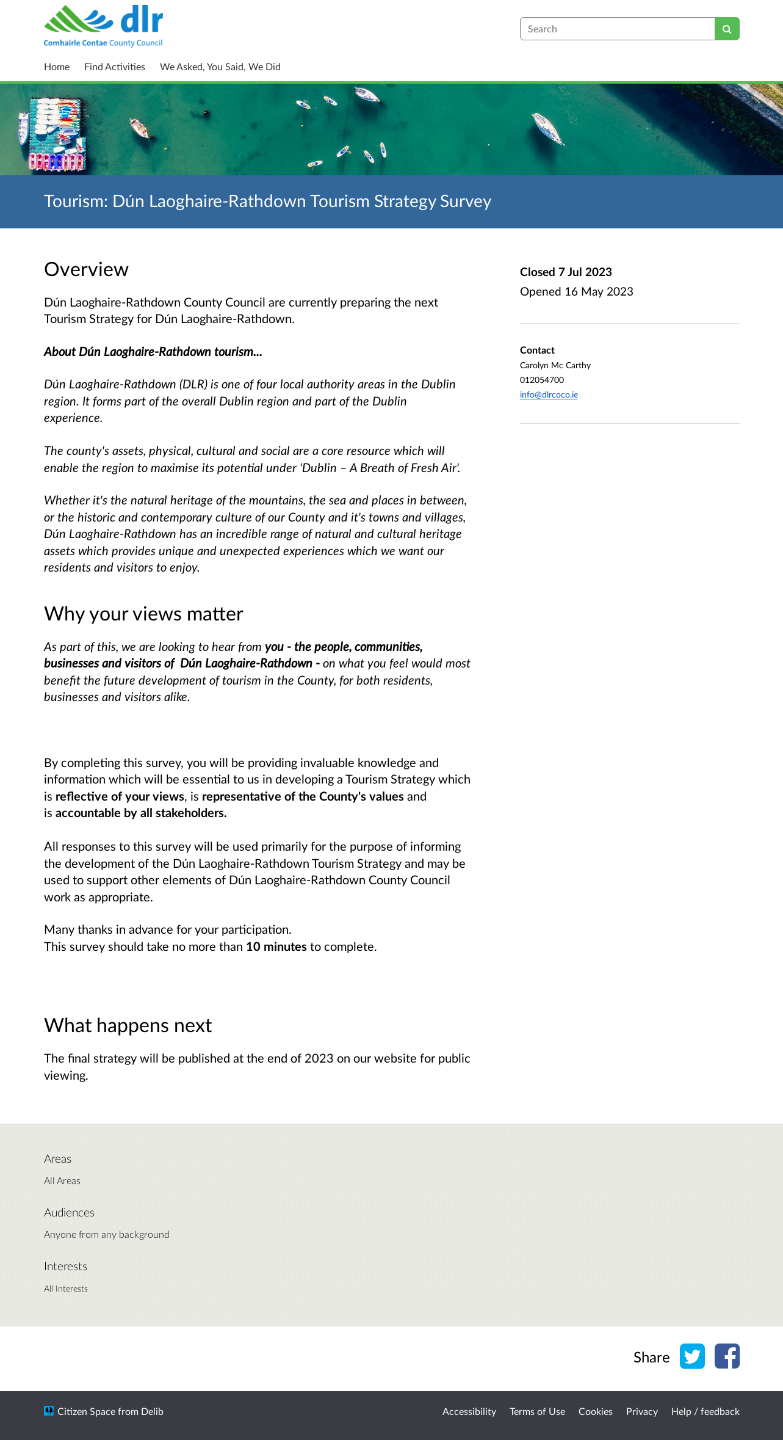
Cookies (596, 1411)
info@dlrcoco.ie (549, 394)
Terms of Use (537, 1411)
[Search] (727, 28)
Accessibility (469, 1411)
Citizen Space (86, 1411)
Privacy (642, 1411)
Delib (152, 1411)
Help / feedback (705, 1411)
